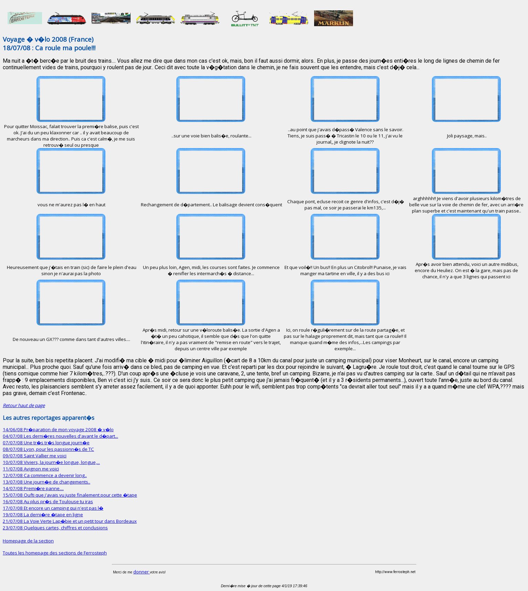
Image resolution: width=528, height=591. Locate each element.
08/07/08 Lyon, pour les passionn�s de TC (48, 449)
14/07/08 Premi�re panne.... (33, 488)
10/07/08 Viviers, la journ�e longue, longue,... (51, 462)
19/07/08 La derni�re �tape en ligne (43, 514)
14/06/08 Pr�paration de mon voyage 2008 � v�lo (58, 429)
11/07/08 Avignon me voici (31, 469)
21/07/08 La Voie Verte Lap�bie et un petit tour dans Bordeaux (70, 521)
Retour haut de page (24, 405)
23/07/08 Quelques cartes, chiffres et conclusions (55, 528)
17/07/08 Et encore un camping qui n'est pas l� (53, 508)
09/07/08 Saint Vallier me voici (34, 456)
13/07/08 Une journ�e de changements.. (46, 482)
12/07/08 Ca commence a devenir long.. (45, 475)
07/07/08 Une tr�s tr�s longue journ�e (46, 442)
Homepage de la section (28, 541)
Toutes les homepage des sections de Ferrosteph (55, 553)
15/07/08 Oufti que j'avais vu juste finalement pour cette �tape (70, 495)
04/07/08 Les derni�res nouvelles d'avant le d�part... (60, 436)
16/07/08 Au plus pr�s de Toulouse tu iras (48, 501)
